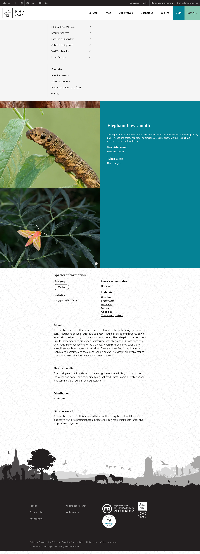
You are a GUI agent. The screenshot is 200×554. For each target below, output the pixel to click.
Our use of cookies (62, 545)
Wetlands (106, 310)
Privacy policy (37, 515)
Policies (33, 508)
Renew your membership (162, 3)
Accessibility (36, 521)
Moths (61, 289)
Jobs (145, 3)
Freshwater (107, 303)
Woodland (106, 314)
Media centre (72, 515)
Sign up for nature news (187, 3)
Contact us (134, 3)
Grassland (106, 299)
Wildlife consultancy (76, 508)
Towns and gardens (112, 318)
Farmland (106, 307)
